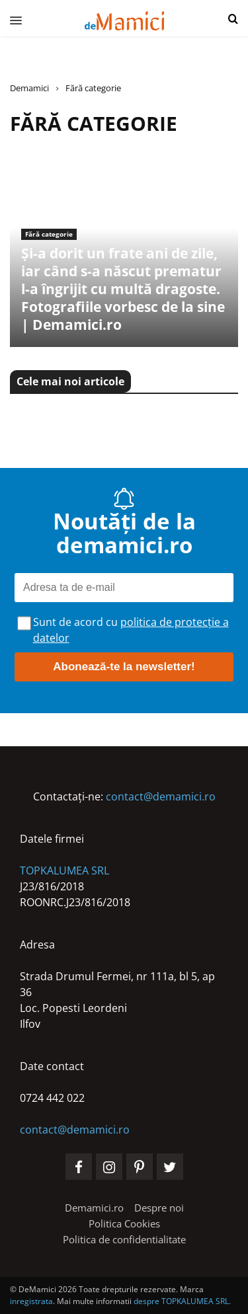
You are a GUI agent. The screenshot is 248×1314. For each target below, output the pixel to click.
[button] (233, 19)
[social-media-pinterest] (139, 1166)
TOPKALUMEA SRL (64, 870)
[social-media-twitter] (170, 1166)
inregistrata (31, 1301)
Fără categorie (49, 234)
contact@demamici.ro (161, 796)
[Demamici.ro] (94, 1207)
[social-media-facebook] (78, 1166)
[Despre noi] (159, 1207)
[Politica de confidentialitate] (124, 1239)
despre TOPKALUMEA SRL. (182, 1301)
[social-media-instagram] (109, 1166)
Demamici (29, 88)
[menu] (11, 20)
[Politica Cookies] (124, 1223)
